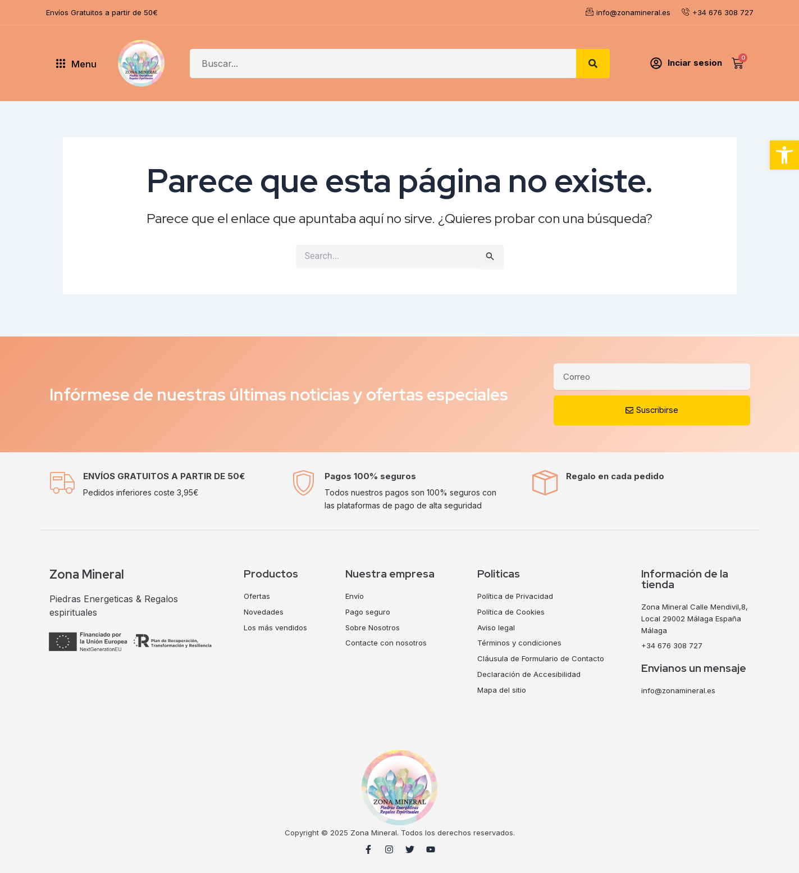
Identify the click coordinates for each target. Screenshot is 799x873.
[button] (784, 155)
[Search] (593, 63)
